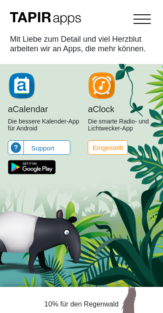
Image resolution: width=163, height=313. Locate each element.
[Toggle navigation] (142, 19)
